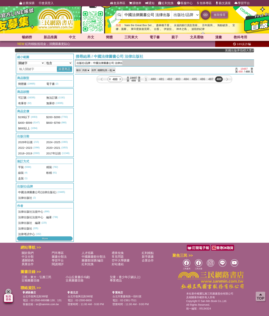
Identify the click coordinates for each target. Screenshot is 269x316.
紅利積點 (148, 253)
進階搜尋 (219, 14)
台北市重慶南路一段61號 (127, 296)
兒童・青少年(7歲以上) (125, 277)
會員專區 (117, 3)
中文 (72, 37)
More (45, 238)
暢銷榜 (27, 37)
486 (202, 79)
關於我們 (28, 253)
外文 (90, 37)
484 (186, 79)
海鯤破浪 (222, 25)
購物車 (135, 3)
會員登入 (46, 3)
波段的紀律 (198, 28)
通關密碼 (28, 260)
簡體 (109, 37)
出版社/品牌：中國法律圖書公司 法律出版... (99, 62)
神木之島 (181, 28)
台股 (156, 28)
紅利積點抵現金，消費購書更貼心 (43, 43)
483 (177, 79)
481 (161, 79)
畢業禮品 (116, 280)
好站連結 (118, 264)
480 (153, 79)
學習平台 (242, 3)
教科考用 (240, 37)
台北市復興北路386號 (35, 296)
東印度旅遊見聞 (140, 28)
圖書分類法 (59, 256)
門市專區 (58, 253)
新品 (50, 37)
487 (210, 79)
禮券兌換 (118, 253)
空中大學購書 (121, 260)
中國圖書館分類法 (94, 256)
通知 (149, 3)
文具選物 (196, 37)
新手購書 (148, 256)
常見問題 (118, 256)
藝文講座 (223, 3)
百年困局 (207, 25)
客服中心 (185, 3)
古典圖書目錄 (75, 280)
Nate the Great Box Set (137, 25)
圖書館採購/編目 (92, 260)
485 (194, 79)
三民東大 (131, 37)
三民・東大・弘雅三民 (36, 277)
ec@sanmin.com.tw (47, 304)
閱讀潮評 (58, 264)
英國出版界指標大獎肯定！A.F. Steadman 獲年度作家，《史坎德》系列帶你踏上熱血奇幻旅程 (243, 50)
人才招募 (88, 253)
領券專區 (204, 3)
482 (169, 79)
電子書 (155, 37)
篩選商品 (64, 69)
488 (219, 79)
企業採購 (27, 3)
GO (205, 14)
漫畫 (218, 37)
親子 (174, 37)
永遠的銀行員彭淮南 (185, 25)
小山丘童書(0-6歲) (78, 277)
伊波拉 (168, 28)
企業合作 (148, 260)
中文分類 (28, 256)
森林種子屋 (162, 25)
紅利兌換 (166, 3)
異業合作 (28, 264)
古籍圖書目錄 (30, 280)
